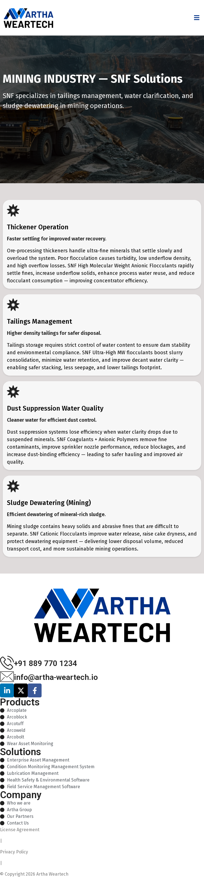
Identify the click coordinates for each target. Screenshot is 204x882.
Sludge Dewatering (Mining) (49, 503)
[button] (196, 17)
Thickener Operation (37, 227)
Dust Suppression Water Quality (55, 408)
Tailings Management (39, 321)
